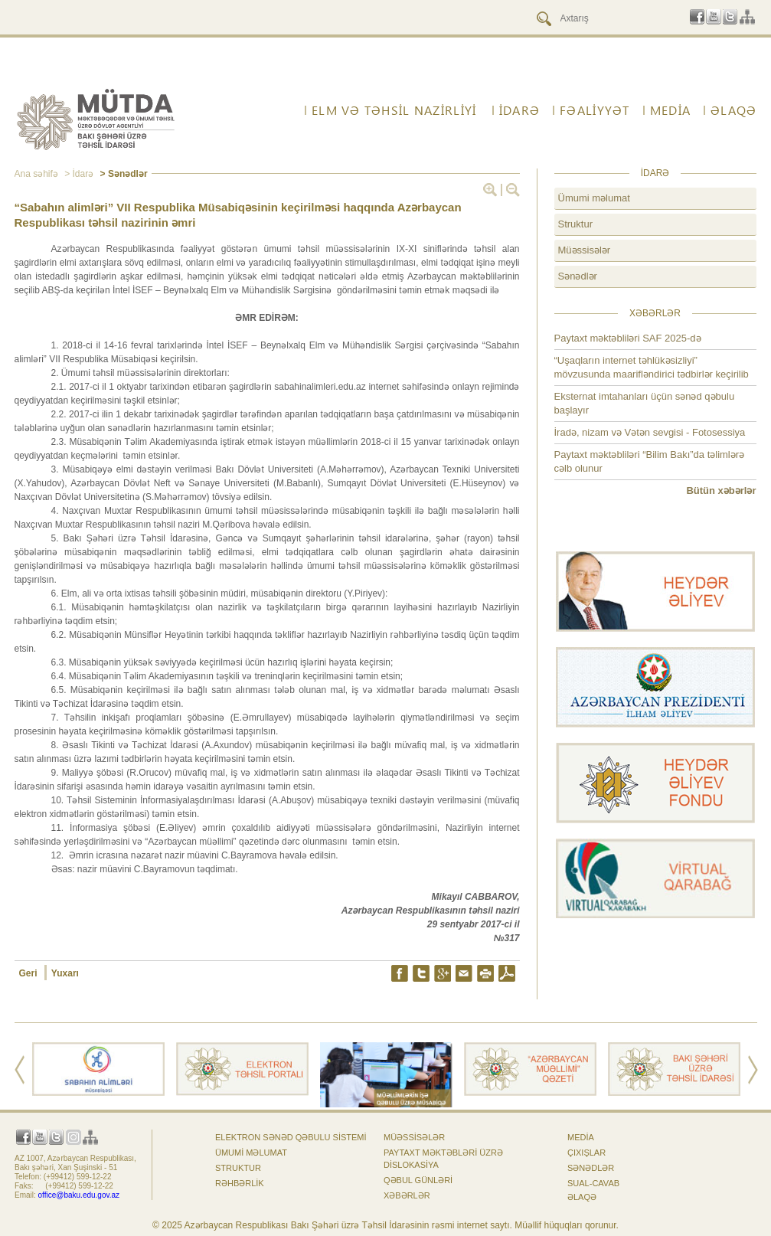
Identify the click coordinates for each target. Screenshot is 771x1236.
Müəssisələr (584, 250)
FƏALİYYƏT (595, 110)
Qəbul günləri (418, 1180)
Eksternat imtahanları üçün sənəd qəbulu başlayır (644, 403)
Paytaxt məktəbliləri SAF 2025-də (627, 338)
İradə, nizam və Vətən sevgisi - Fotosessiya (650, 432)
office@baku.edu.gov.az (79, 1195)
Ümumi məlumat (594, 198)
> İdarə (77, 173)
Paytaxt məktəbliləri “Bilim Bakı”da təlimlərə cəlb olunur (649, 461)
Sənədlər (577, 276)
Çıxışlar (586, 1152)
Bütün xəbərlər (721, 490)
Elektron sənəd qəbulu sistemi (291, 1137)
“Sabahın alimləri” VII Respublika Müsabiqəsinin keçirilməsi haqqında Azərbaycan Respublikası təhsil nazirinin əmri (238, 215)
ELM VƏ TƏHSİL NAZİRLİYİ (394, 110)
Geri (29, 973)
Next (753, 1070)
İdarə (519, 110)
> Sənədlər (122, 173)
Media (670, 110)
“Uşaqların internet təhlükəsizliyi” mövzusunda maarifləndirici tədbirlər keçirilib (651, 367)
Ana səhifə (36, 173)
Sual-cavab (593, 1183)
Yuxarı (65, 973)
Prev (20, 1070)
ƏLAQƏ (733, 110)
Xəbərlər (407, 1195)
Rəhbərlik (239, 1183)
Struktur (575, 224)
